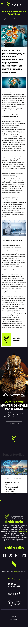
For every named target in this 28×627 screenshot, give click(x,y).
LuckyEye (16, 572)
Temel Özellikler (14, 423)
